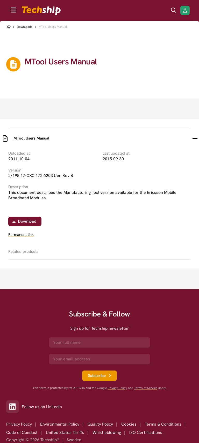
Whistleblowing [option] (107, 432)
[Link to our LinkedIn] (14, 406)
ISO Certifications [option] (145, 432)
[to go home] (41, 10)
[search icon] (173, 10)
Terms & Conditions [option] (163, 424)
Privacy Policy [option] (19, 424)
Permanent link (21, 234)
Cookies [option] (129, 424)
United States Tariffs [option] (65, 432)
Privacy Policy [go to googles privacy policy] (117, 388)
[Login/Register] (185, 10)
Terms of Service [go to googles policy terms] (145, 388)
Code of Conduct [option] (22, 432)
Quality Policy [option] (100, 424)
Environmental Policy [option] (59, 424)
